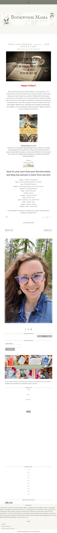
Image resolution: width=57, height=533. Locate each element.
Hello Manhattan (34, 528)
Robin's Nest (30, 200)
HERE (39, 93)
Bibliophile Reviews (30, 183)
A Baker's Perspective (31, 179)
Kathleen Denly (28, 191)
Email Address (9, 341)
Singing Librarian (31, 202)
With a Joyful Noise (31, 204)
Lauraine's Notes (31, 194)
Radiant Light (30, 196)
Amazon (28, 160)
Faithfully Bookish (32, 187)
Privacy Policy (6, 524)
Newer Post (9, 228)
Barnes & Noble (28, 162)
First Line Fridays (35, 49)
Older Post (47, 228)
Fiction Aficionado (30, 189)
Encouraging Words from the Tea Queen (31, 185)
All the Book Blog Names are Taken (31, 181)
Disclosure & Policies (8, 526)
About (3, 521)
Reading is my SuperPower (31, 198)
